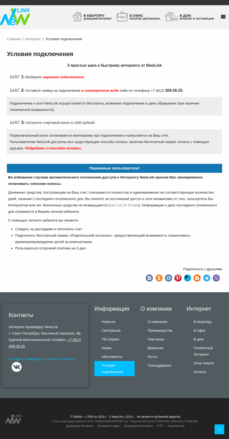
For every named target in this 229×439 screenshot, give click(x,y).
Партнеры (156, 339)
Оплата (200, 372)
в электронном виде (100, 90)
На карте (16, 359)
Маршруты (35, 359)
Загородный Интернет (138, 426)
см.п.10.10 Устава (124, 205)
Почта (153, 357)
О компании (157, 322)
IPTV (160, 426)
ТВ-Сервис (110, 339)
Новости (108, 322)
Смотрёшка (110, 330)
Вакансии (155, 348)
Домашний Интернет (79, 426)
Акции (106, 348)
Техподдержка (159, 365)
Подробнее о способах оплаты (53, 148)
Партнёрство (176, 426)
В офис (200, 330)
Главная (13, 39)
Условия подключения (112, 368)
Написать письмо (61, 359)
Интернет (33, 39)
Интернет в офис (108, 426)
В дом (199, 339)
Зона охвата (204, 363)
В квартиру (203, 322)
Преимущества (160, 330)
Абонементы (111, 357)
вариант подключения (63, 77)
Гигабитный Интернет (203, 351)
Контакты (21, 315)
